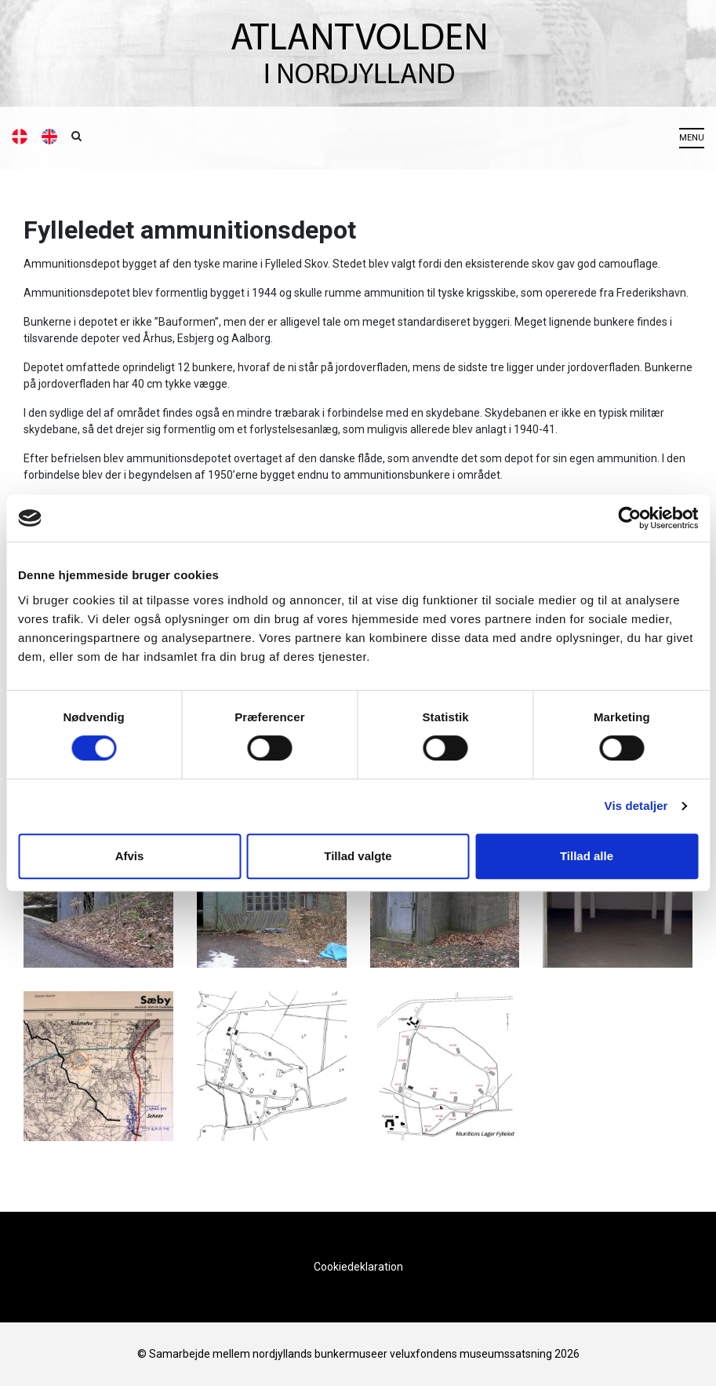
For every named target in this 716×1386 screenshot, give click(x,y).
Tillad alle (586, 856)
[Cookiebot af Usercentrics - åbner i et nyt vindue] (629, 518)
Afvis (129, 856)
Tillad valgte (357, 856)
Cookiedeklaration (358, 1266)
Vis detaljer (636, 805)
